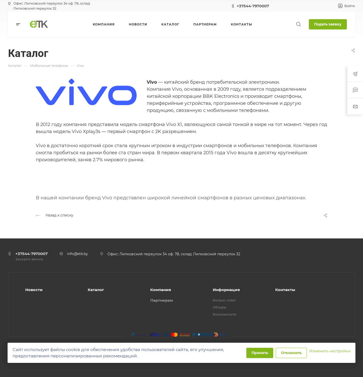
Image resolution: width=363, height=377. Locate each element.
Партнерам (161, 300)
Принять (260, 353)
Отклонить (291, 353)
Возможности (224, 314)
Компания (160, 289)
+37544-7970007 (253, 6)
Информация (226, 289)
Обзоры (219, 307)
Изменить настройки (329, 351)
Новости (34, 289)
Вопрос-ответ (224, 300)
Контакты (285, 289)
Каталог (96, 289)
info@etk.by (77, 254)
